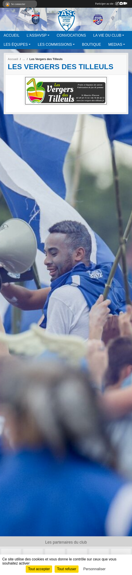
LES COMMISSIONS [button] (55, 44)
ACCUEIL (11, 35)
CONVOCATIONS (71, 35)
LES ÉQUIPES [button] (16, 44)
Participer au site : (111, 3)
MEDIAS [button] (115, 44)
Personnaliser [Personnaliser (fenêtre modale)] (94, 569)
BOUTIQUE (91, 44)
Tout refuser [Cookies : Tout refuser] (66, 569)
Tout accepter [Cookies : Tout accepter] (39, 569)
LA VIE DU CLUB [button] (107, 35)
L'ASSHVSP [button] (37, 35)
